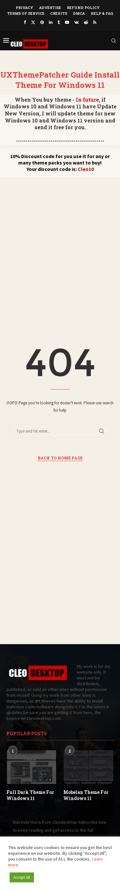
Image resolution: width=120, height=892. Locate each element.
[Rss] (94, 22)
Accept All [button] (21, 877)
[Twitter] (33, 22)
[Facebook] (25, 22)
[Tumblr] (59, 22)
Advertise (50, 7)
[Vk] (76, 22)
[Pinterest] (42, 22)
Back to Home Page (60, 457)
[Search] (113, 40)
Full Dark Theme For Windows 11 (30, 795)
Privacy (24, 7)
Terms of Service (25, 13)
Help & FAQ (102, 13)
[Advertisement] (60, 240)
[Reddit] (86, 22)
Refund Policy (83, 7)
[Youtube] (67, 22)
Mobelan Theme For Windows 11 (85, 795)
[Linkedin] (50, 22)
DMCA (79, 13)
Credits (58, 13)
